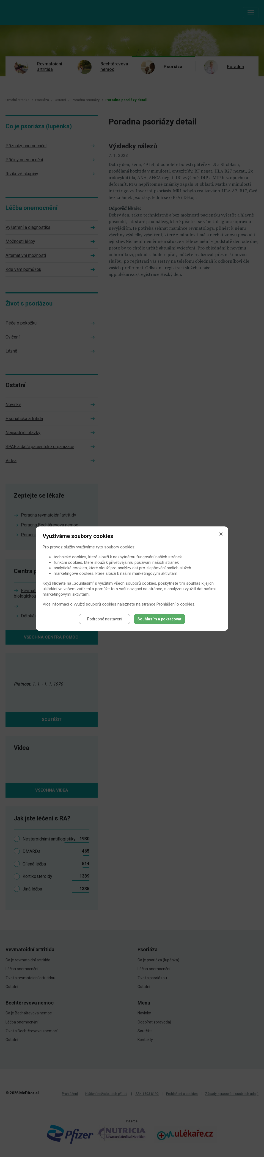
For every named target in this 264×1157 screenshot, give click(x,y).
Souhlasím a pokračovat (160, 619)
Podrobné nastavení (104, 619)
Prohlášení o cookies (175, 604)
